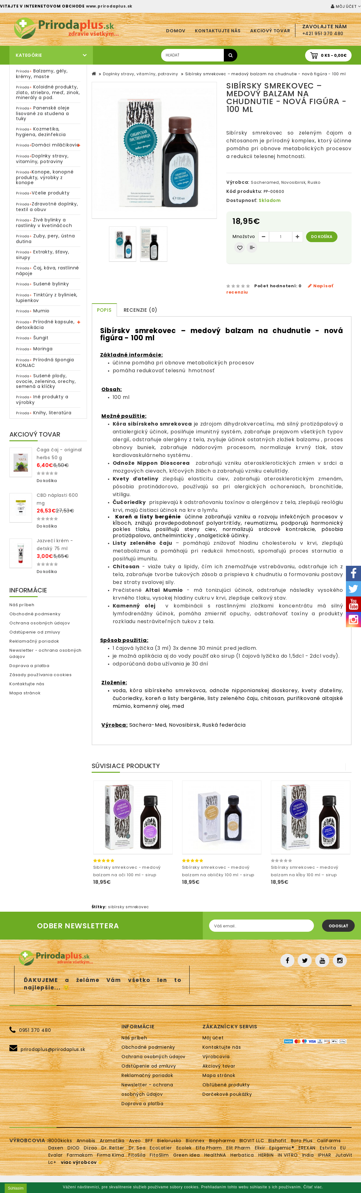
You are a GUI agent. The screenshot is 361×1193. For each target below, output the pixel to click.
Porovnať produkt (251, 247)
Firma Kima (110, 1155)
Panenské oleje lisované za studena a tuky (42, 113)
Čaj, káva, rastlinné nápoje (47, 271)
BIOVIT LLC (252, 1140)
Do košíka (321, 236)
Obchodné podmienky (34, 614)
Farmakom (80, 1155)
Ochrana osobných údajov (39, 623)
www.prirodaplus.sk (109, 6)
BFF (149, 1140)
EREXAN (307, 1148)
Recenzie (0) (141, 310)
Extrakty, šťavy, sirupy (42, 255)
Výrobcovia (215, 1056)
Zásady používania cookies (40, 675)
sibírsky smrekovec (128, 906)
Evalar (55, 1155)
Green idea (186, 1155)
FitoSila (136, 1155)
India (308, 1155)
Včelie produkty (42, 193)
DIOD (73, 1148)
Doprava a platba (29, 666)
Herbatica (242, 1155)
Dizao (90, 1148)
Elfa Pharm (209, 1148)
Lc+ (52, 1162)
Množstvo (244, 236)
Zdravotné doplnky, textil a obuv (47, 207)
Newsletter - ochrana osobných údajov (45, 653)
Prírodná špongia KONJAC (45, 363)
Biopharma (222, 1140)
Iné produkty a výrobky (42, 400)
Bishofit (277, 1140)
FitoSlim (159, 1155)
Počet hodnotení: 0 (278, 286)
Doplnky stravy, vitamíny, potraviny (42, 159)
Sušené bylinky (42, 284)
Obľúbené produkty (226, 1085)
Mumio (33, 311)
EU (343, 1148)
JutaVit (344, 1155)
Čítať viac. (313, 1187)
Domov (176, 31)
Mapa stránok (25, 693)
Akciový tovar (270, 31)
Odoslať (338, 926)
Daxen (55, 1148)
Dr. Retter (112, 1148)
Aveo (135, 1140)
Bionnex (195, 1140)
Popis (104, 310)
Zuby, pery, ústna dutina (45, 239)
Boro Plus (302, 1140)
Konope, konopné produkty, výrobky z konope (44, 177)
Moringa (34, 349)
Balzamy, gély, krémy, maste (41, 74)
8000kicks (60, 1140)
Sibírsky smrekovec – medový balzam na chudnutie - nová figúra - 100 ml (265, 74)
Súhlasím (16, 1188)
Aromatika (112, 1140)
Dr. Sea (137, 1148)
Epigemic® (281, 1148)
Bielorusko (169, 1140)
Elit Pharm (238, 1148)
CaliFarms (329, 1140)
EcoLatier (161, 1148)
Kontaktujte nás (218, 31)
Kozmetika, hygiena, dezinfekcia (41, 132)
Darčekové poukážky (227, 1094)
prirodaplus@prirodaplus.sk (53, 1049)
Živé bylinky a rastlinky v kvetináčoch (44, 223)
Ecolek (184, 1148)
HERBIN (266, 1155)
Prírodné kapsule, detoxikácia (45, 325)
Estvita (328, 1148)
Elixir (260, 1148)
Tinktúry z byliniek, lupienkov (47, 298)
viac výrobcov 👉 (82, 1162)
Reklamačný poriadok (34, 641)
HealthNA (215, 1155)
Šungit (32, 338)
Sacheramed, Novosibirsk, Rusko (286, 182)
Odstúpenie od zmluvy (34, 632)
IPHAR (324, 1155)
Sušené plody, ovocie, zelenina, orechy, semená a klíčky (46, 381)
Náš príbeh (22, 605)
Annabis (86, 1140)
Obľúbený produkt (239, 247)
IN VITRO (288, 1155)
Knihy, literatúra (44, 413)
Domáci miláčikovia (47, 145)
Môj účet (213, 1038)
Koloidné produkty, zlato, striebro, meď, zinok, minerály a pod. (48, 92)
